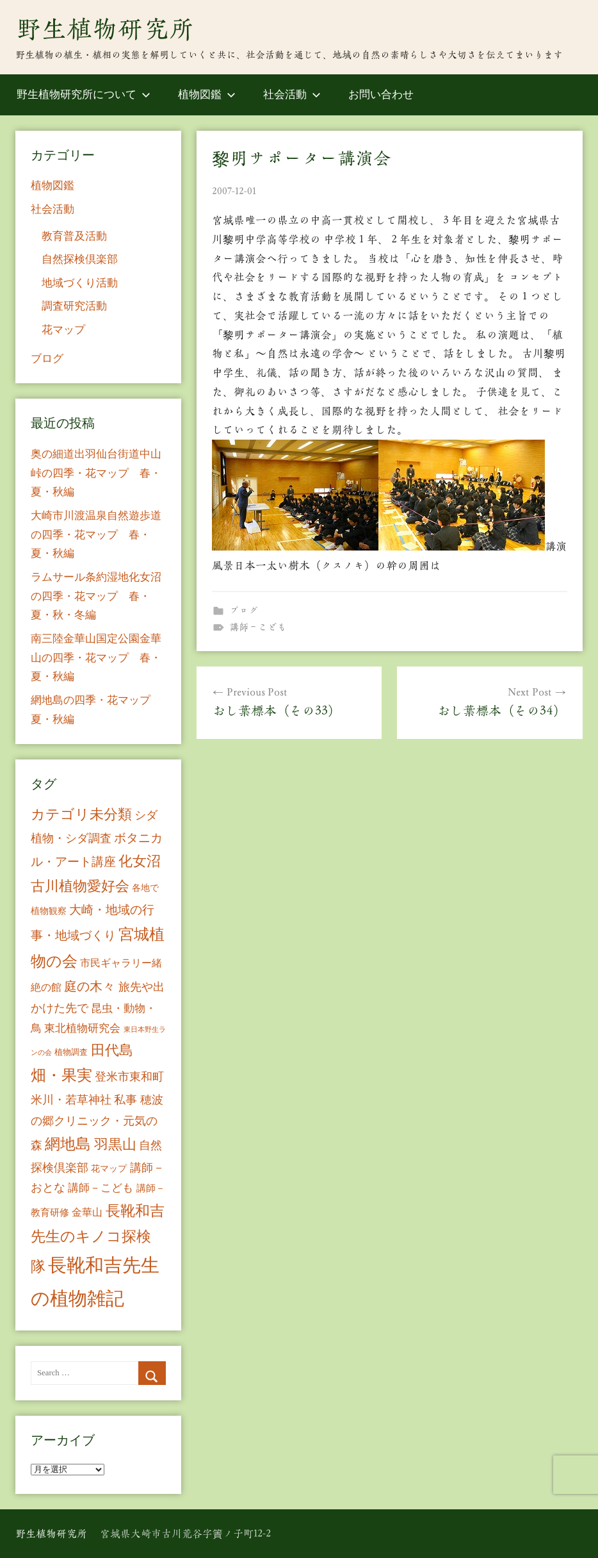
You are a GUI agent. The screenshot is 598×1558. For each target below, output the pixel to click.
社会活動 (292, 94)
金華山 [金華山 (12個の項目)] (87, 1212)
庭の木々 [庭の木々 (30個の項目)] (89, 986)
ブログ (243, 610)
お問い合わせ (381, 94)
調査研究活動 (74, 306)
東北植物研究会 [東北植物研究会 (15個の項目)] (82, 1028)
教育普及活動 (74, 236)
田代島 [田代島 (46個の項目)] (112, 1050)
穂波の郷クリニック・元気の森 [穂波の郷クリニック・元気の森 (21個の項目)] (97, 1122)
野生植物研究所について (83, 94)
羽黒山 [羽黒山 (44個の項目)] (115, 1144)
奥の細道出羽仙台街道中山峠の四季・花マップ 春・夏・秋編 (96, 473)
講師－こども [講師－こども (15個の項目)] (100, 1188)
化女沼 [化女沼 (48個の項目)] (139, 861)
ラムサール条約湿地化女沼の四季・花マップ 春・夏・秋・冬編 (96, 596)
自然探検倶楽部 (80, 259)
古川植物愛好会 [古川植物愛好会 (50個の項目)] (80, 886)
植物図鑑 (207, 94)
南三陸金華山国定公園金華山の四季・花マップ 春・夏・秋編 (96, 658)
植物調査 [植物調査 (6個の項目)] (71, 1052)
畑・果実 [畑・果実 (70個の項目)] (61, 1075)
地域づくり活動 (80, 283)
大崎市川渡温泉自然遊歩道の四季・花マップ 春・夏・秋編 (96, 535)
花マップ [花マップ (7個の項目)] (109, 1168)
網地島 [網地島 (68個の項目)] (68, 1144)
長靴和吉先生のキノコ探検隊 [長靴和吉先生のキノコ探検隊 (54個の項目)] (98, 1239)
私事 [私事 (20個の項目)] (125, 1099)
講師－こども (258, 627)
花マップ (63, 330)
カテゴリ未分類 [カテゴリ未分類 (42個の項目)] (81, 814)
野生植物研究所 (105, 29)
